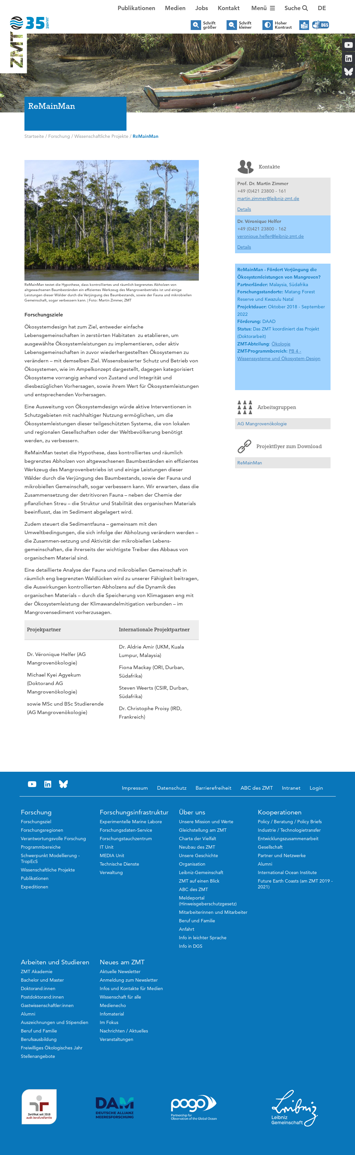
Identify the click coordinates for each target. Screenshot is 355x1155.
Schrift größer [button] (209, 25)
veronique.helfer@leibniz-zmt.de (270, 236)
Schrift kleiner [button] (245, 25)
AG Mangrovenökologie (262, 424)
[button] (322, 8)
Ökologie (281, 344)
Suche (296, 8)
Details (244, 209)
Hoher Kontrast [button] (283, 25)
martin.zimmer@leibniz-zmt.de (268, 198)
